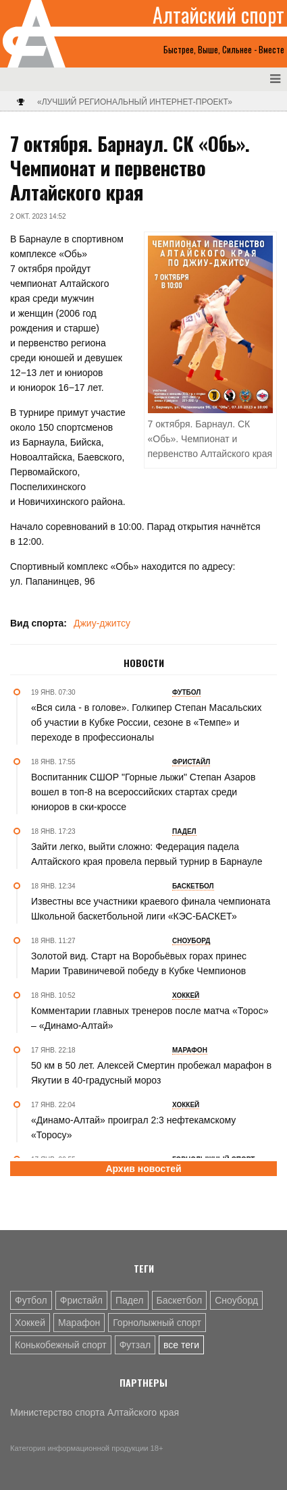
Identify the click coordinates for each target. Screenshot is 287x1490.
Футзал (135, 1344)
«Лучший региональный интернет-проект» (134, 102)
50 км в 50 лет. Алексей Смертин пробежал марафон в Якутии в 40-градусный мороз (151, 1073)
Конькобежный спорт (61, 1344)
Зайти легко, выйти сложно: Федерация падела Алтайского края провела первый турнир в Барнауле (147, 854)
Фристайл (81, 1300)
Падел (129, 1300)
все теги (181, 1344)
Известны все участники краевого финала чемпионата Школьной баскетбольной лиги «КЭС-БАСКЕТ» (150, 909)
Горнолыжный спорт (157, 1322)
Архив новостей (143, 1168)
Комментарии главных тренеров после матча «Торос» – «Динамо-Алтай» (149, 1018)
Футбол (31, 1300)
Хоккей (30, 1322)
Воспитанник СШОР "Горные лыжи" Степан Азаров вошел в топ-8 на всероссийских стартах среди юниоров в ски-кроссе (143, 792)
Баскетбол (180, 1300)
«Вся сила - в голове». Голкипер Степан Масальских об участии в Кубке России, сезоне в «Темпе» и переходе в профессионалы (146, 722)
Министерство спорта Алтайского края (94, 1412)
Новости (144, 663)
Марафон (79, 1322)
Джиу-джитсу (102, 623)
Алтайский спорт (218, 15)
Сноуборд (236, 1300)
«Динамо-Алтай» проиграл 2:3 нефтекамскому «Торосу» (133, 1127)
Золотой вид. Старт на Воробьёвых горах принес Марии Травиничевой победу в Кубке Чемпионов (138, 963)
